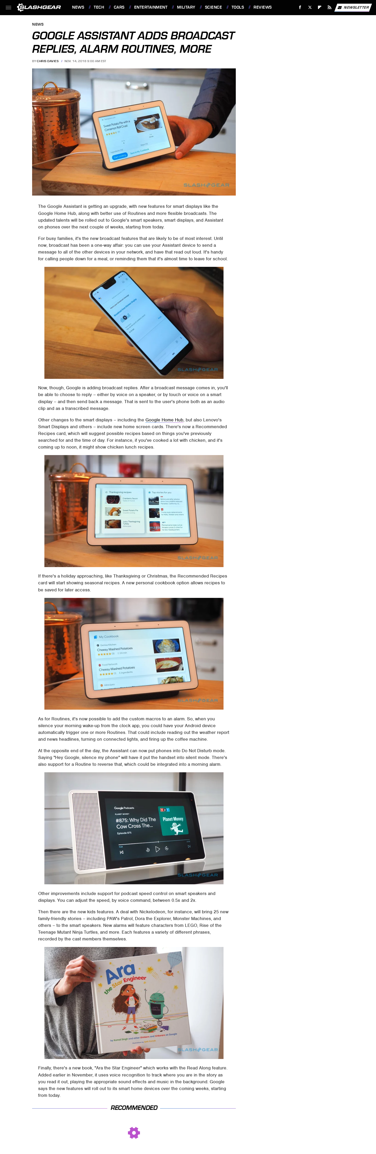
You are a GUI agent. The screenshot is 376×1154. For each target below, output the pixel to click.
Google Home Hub (164, 420)
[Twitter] (310, 7)
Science (213, 7)
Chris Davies (47, 61)
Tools (238, 7)
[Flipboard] (320, 7)
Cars (119, 7)
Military (186, 7)
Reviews (263, 7)
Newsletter (353, 7)
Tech (99, 7)
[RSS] (329, 7)
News (78, 7)
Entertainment (151, 7)
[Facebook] (300, 7)
